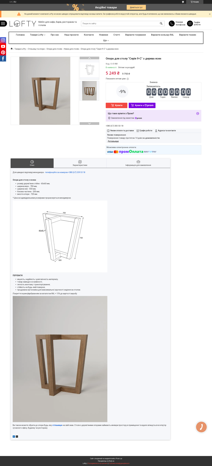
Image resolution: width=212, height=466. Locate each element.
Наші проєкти (71, 35)
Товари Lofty (36, 35)
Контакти (89, 35)
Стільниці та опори (36, 49)
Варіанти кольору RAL (162, 35)
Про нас (55, 35)
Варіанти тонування (135, 35)
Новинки (103, 35)
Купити (118, 105)
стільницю (57, 425)
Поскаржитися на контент (97, 463)
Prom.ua (119, 459)
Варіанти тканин (187, 35)
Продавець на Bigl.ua (106, 461)
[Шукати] (161, 23)
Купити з (144, 105)
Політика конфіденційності (119, 463)
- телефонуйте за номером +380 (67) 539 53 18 (64, 172)
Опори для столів (54, 49)
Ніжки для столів (71, 49)
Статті (116, 35)
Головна (20, 35)
